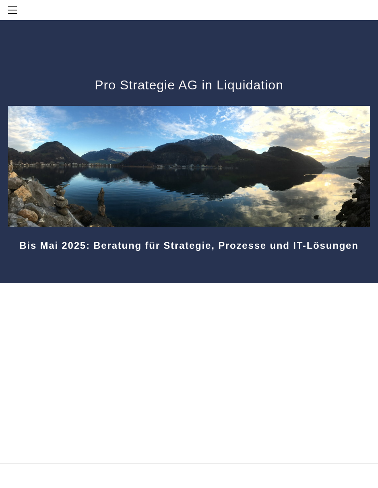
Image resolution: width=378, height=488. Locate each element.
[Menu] (14, 10)
